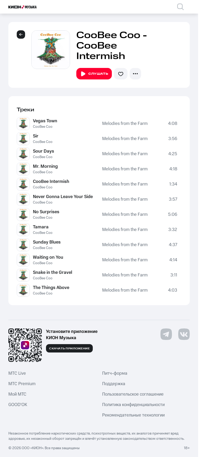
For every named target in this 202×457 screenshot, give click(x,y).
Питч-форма (114, 373)
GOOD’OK (17, 405)
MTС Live (17, 373)
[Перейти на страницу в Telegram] (166, 334)
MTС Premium (22, 384)
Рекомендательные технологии (133, 415)
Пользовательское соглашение (133, 394)
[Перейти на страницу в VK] (184, 334)
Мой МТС (17, 394)
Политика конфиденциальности (133, 405)
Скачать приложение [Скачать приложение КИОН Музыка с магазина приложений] (69, 348)
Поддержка (113, 384)
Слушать (94, 74)
